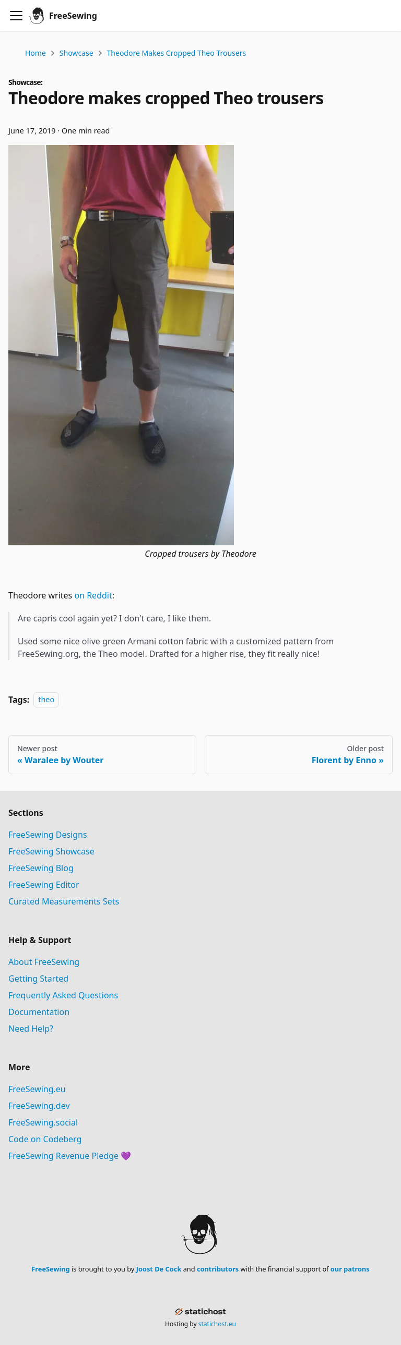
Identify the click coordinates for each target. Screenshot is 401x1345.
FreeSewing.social (43, 1122)
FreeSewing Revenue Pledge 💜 (69, 1155)
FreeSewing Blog (41, 868)
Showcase (76, 53)
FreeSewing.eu (37, 1089)
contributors (218, 1269)
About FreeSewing (43, 962)
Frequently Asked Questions (63, 995)
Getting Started (38, 978)
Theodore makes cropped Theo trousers (176, 53)
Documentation (38, 1012)
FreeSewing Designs (47, 834)
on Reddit (93, 595)
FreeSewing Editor (43, 884)
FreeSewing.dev (39, 1105)
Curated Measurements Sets (63, 901)
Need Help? (30, 1028)
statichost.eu (217, 1323)
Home (35, 53)
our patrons (350, 1269)
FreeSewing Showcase (51, 851)
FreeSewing (50, 1269)
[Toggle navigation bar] (16, 15)
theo (46, 700)
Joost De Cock (159, 1269)
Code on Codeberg (44, 1139)
